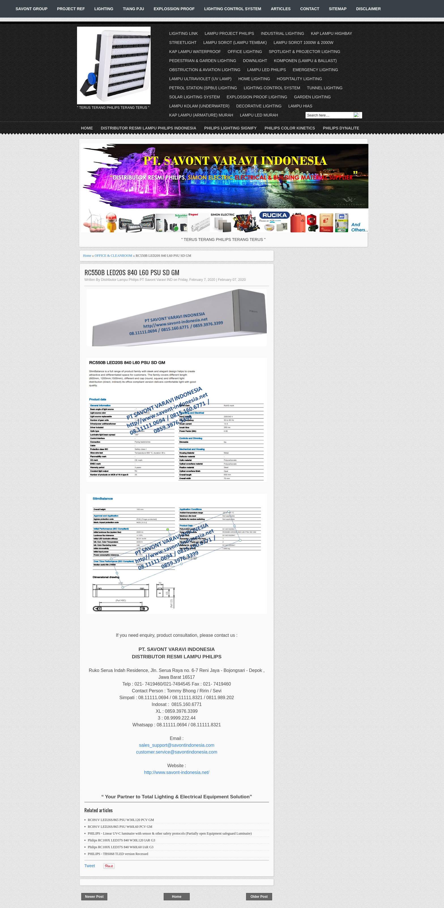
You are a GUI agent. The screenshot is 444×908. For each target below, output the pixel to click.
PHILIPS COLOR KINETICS (289, 128)
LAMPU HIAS (300, 106)
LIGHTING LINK (183, 33)
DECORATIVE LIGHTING (258, 106)
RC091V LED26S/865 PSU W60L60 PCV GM (120, 827)
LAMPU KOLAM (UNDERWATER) (199, 106)
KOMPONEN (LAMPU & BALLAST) (305, 60)
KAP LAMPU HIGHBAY (331, 33)
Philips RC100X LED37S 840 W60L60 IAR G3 (120, 847)
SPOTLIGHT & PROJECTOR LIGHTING (304, 51)
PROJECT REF (71, 9)
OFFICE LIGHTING (245, 51)
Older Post (259, 897)
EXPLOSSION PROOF (174, 9)
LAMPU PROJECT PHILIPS (229, 33)
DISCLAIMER (368, 9)
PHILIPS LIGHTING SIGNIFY (230, 128)
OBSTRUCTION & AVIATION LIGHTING (205, 69)
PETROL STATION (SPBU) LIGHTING (203, 88)
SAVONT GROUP (32, 9)
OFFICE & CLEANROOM (113, 256)
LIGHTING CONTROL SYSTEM (232, 9)
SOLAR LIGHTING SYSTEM (194, 97)
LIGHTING (103, 9)
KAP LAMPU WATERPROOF (195, 51)
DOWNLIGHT (255, 60)
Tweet (89, 866)
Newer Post (94, 897)
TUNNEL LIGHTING (325, 88)
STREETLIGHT (183, 42)
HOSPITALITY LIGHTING (299, 79)
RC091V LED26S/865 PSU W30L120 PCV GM (121, 820)
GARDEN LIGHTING (312, 97)
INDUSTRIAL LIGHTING (282, 33)
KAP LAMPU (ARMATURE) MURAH (201, 115)
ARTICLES (281, 9)
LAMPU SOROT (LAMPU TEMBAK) (235, 42)
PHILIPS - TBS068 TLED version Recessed (118, 854)
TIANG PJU (133, 9)
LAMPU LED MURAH (259, 115)
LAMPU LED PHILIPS (266, 69)
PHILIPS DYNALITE (341, 128)
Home (87, 128)
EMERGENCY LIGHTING (315, 69)
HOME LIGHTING (254, 79)
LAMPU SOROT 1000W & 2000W (303, 42)
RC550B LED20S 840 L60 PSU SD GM (132, 272)
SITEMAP (338, 9)
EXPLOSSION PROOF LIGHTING (257, 97)
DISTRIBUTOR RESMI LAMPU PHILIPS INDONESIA (148, 128)
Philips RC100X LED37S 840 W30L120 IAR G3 (121, 840)
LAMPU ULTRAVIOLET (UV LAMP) (200, 79)
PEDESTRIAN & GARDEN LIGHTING (202, 60)
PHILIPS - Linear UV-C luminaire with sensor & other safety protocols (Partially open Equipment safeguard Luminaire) (170, 833)
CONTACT (309, 9)
